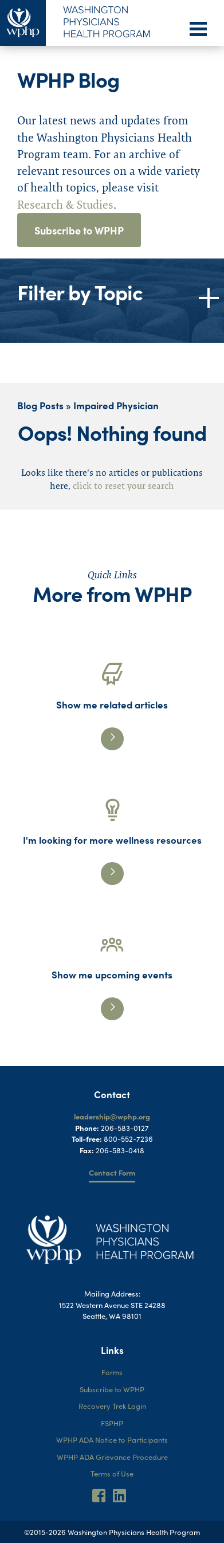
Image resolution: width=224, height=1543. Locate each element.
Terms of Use (112, 1473)
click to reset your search (123, 485)
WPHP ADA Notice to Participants (112, 1439)
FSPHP (112, 1422)
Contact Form (112, 1172)
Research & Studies (65, 205)
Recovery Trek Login (112, 1405)
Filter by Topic (80, 292)
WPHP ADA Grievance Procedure (112, 1456)
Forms (112, 1371)
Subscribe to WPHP (79, 230)
